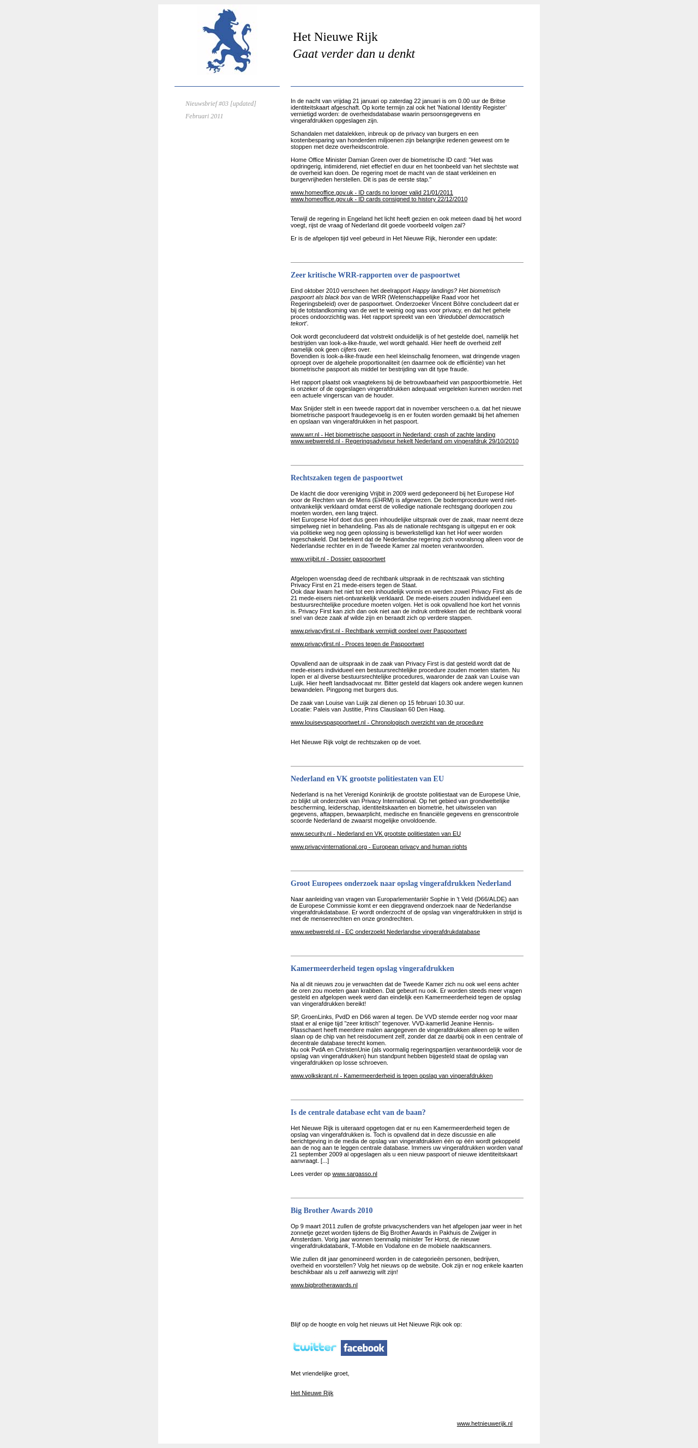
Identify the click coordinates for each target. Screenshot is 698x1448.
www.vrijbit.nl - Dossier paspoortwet (338, 559)
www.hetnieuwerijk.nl (485, 1423)
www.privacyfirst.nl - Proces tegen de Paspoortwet (357, 644)
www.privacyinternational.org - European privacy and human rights (379, 846)
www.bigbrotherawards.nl (324, 1285)
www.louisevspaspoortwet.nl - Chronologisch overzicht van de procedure (387, 722)
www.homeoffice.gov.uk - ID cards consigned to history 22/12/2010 (379, 199)
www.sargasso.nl (354, 1174)
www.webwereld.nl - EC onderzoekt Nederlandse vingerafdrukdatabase (385, 931)
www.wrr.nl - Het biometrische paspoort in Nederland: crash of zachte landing (393, 434)
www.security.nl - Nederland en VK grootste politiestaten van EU (376, 833)
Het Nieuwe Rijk (312, 1393)
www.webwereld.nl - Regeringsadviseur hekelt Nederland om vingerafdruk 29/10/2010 (405, 441)
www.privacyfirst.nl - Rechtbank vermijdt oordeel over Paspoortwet (379, 631)
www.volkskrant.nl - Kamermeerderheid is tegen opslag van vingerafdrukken (392, 1075)
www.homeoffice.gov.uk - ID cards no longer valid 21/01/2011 (372, 192)
